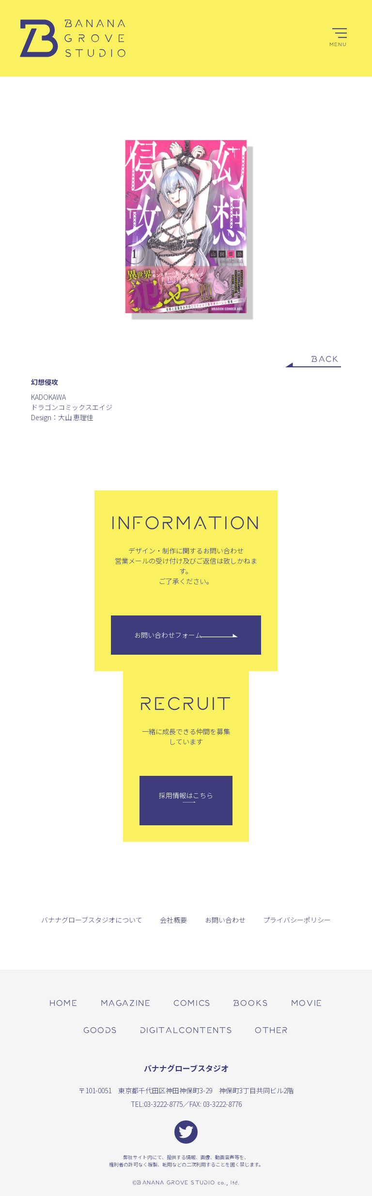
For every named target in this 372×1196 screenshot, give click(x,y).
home (63, 1002)
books (250, 1002)
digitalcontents (186, 1029)
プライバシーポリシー (297, 920)
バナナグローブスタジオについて (91, 920)
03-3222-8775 (163, 1104)
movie (307, 1002)
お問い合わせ (225, 920)
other (272, 1029)
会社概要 (173, 920)
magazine (126, 1002)
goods (100, 1029)
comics (192, 1002)
